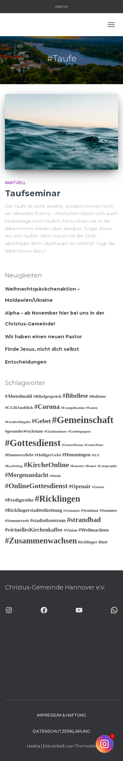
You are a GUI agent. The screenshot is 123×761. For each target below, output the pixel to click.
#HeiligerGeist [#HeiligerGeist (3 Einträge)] (48, 454)
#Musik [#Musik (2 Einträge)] (55, 476)
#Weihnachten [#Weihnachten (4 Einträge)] (93, 530)
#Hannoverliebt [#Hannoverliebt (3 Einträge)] (19, 454)
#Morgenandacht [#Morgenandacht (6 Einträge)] (27, 475)
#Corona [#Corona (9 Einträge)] (47, 407)
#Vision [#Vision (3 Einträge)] (70, 530)
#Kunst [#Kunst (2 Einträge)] (90, 466)
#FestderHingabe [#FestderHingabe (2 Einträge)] (18, 422)
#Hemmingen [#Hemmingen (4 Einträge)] (76, 454)
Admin (61, 6)
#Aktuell (15, 182)
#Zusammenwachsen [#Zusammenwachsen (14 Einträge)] (41, 540)
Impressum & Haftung (61, 715)
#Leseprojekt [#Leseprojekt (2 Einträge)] (107, 466)
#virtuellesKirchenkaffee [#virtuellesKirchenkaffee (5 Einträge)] (34, 530)
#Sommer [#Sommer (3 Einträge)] (108, 510)
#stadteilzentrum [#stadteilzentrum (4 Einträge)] (48, 520)
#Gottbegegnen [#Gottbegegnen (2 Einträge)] (79, 431)
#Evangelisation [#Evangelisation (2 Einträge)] (73, 408)
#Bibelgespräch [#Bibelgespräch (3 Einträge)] (47, 396)
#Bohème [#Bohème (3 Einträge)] (97, 396)
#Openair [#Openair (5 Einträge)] (80, 486)
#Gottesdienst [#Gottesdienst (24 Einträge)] (33, 443)
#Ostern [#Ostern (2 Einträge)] (98, 487)
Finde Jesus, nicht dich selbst (42, 349)
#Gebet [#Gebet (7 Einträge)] (41, 420)
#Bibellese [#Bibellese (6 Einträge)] (75, 395)
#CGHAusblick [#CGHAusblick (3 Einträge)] (19, 407)
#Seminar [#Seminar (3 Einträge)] (90, 510)
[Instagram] (104, 744)
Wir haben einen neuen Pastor (43, 337)
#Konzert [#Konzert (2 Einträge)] (77, 466)
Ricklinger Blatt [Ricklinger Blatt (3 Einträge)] (92, 541)
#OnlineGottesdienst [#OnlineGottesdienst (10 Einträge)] (36, 486)
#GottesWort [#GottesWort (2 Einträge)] (93, 445)
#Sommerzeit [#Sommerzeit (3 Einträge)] (17, 520)
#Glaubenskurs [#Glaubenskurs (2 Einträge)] (55, 431)
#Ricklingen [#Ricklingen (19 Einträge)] (57, 499)
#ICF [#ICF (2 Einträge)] (95, 455)
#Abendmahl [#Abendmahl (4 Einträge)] (18, 396)
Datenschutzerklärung (61, 731)
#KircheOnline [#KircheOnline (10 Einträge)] (46, 465)
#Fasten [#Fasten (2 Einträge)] (92, 408)
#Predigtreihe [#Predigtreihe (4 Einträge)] (19, 500)
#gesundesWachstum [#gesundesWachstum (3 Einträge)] (24, 431)
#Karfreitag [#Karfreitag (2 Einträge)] (14, 466)
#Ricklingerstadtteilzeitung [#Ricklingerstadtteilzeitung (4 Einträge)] (33, 510)
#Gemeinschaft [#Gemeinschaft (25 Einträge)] (82, 420)
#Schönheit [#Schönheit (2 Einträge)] (71, 510)
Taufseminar (32, 193)
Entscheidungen (26, 362)
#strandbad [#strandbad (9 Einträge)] (84, 520)
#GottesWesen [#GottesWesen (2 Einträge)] (72, 445)
